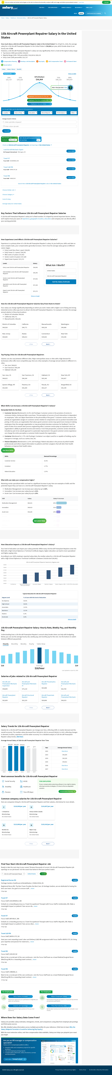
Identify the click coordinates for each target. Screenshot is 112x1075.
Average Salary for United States (12, 204)
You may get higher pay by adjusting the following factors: (17, 109)
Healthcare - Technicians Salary (18, 18)
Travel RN (6, 176)
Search (6, 131)
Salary (7, 18)
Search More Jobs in (39, 183)
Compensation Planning (94, 13)
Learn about (15, 1059)
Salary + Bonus (11, 69)
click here (19, 737)
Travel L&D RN (8, 167)
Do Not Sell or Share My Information (98, 1070)
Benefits (19, 69)
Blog (75, 13)
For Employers (53, 8)
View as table (72, 74)
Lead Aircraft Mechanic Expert (13, 150)
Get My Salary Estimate (61, 282)
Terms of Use (82, 1070)
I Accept (106, 2)
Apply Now (71, 151)
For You (42, 8)
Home (2, 18)
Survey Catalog (66, 8)
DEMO (81, 13)
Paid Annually (9, 73)
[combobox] (39, 122)
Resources (79, 8)
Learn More (81, 2)
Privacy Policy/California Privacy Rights (65, 1070)
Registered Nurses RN (8, 880)
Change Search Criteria (9, 119)
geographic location (37, 219)
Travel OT (6, 158)
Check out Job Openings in (27, 145)
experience (26, 219)
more (32, 888)
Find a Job (89, 8)
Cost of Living (6, 199)
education (47, 219)
